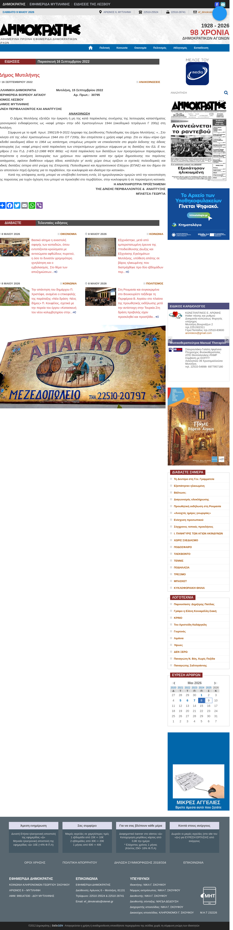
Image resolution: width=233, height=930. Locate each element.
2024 (201, 687)
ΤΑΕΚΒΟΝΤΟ (182, 553)
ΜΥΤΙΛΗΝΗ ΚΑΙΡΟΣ (198, 748)
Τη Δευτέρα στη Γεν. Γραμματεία (194, 479)
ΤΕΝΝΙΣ (179, 560)
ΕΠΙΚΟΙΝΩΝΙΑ (193, 862)
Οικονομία (140, 47)
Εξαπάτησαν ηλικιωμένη (189, 485)
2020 (173, 687)
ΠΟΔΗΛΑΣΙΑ (182, 567)
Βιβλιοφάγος (51, 55)
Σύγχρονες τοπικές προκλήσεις (193, 526)
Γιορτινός (180, 631)
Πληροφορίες (118, 55)
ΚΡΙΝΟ (178, 617)
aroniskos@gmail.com (198, 333)
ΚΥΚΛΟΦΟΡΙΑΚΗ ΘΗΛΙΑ (189, 587)
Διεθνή (99, 55)
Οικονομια (68, 234)
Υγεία (68, 55)
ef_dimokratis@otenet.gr (211, 12)
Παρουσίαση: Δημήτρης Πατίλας (194, 604)
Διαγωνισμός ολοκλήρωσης (191, 499)
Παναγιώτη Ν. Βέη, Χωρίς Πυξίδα (194, 658)
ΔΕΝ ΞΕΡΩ (181, 651)
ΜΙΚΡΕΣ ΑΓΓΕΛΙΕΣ (198, 802)
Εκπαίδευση (201, 47)
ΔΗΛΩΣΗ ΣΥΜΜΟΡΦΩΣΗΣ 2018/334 (140, 862)
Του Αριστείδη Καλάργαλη (190, 624)
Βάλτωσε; (180, 492)
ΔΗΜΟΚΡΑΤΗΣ (14, 4)
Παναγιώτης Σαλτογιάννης (190, 665)
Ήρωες (178, 645)
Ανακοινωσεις (149, 82)
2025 (209, 687)
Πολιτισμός (159, 47)
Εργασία (31, 55)
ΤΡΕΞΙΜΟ (180, 574)
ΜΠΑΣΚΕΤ (180, 581)
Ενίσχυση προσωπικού (189, 519)
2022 (187, 687)
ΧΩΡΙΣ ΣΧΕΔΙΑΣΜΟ (186, 540)
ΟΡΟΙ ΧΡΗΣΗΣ (34, 862)
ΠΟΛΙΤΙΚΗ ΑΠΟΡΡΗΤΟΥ (80, 862)
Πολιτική (105, 47)
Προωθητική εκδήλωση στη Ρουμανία (197, 506)
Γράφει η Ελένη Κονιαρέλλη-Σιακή (195, 611)
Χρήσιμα (84, 55)
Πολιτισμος (154, 283)
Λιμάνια (179, 638)
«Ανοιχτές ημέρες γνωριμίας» (192, 513)
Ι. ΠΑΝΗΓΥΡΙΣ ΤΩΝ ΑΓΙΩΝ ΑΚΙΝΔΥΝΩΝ (198, 533)
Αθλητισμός (180, 47)
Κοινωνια (156, 234)
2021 (180, 687)
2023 (194, 687)
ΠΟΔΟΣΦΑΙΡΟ (183, 547)
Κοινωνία (121, 47)
